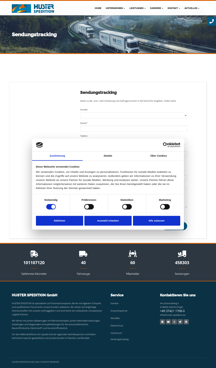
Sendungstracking (120, 339)
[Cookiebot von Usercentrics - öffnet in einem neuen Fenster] (165, 144)
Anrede (83, 109)
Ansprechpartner (119, 310)
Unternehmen (115, 8)
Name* (83, 123)
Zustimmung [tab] (57, 155)
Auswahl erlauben (108, 220)
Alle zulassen (156, 220)
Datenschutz (117, 325)
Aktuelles (191, 8)
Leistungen (137, 8)
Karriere (156, 8)
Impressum (116, 332)
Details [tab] (108, 155)
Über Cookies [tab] (158, 155)
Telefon (84, 135)
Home (98, 8)
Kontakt (174, 8)
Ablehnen (59, 220)
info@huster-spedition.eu (173, 314)
